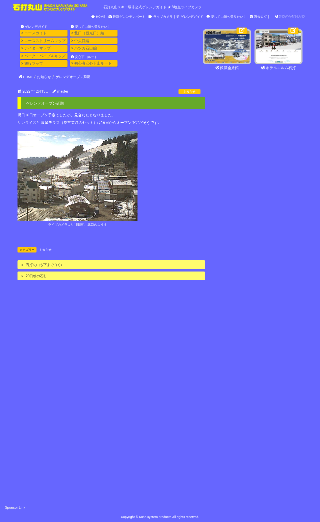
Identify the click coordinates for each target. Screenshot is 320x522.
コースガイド (34, 33)
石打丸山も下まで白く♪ (44, 265)
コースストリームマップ (43, 41)
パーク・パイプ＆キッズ (43, 56)
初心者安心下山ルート (91, 63)
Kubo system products (155, 517)
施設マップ (32, 63)
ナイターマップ (35, 48)
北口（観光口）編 (87, 33)
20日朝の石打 (36, 276)
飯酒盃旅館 (227, 68)
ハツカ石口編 (84, 48)
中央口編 (80, 41)
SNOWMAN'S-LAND (290, 16)
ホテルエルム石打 (278, 68)
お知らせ (190, 91)
